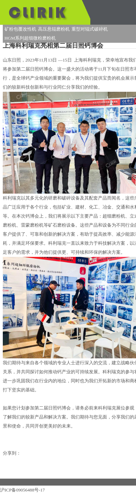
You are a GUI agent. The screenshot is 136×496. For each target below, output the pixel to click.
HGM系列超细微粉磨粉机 (30, 38)
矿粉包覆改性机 (20, 29)
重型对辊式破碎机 (89, 29)
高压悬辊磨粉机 (54, 29)
